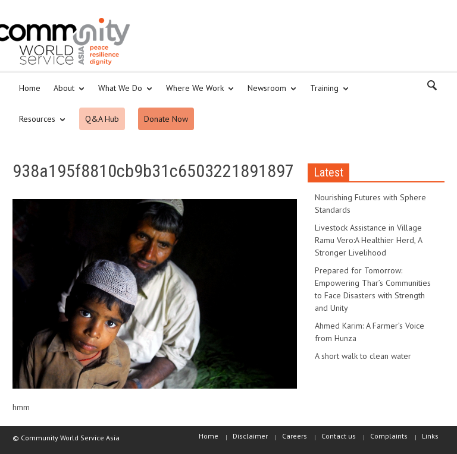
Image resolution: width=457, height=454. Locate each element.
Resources (38, 124)
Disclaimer (250, 435)
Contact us (338, 435)
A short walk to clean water (363, 356)
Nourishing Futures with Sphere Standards (370, 203)
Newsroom (268, 93)
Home (29, 88)
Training (326, 93)
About (65, 93)
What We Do (122, 93)
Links (430, 435)
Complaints (389, 435)
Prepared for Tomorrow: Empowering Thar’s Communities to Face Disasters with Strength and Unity (373, 289)
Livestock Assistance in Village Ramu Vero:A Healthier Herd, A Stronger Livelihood (368, 240)
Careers (294, 435)
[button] (433, 87)
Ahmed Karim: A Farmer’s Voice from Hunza (369, 331)
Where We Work (196, 93)
